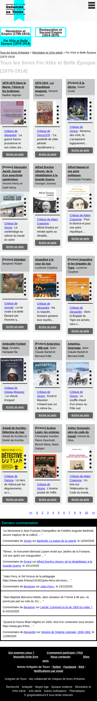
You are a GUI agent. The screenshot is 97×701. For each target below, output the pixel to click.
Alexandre (30, 632)
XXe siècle (34, 690)
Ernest (27, 561)
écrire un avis (15, 154)
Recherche (12, 686)
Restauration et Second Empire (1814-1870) (50, 32)
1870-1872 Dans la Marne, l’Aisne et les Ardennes (14, 87)
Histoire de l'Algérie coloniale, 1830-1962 (66, 632)
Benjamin (29, 586)
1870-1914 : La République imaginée (44, 87)
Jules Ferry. (47, 586)
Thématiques (77, 690)
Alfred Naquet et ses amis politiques (78, 171)
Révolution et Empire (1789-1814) (15, 33)
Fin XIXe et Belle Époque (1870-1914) (15, 42)
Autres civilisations (55, 690)
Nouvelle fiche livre (25, 656)
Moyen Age (42, 686)
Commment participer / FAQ (65, 652)
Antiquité (27, 686)
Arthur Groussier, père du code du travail (79, 432)
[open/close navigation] (91, 5)
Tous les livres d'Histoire (14, 52)
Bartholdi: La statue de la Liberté (56, 540)
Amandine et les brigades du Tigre (80, 263)
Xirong (27, 540)
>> (93, 512)
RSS (81, 666)
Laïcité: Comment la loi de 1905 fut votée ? (66, 607)
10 (86, 512)
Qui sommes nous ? (21, 652)
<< (30, 512)
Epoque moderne (61, 686)
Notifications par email (48, 670)
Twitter (56, 666)
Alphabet (20, 259)
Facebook (69, 666)
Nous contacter (61, 656)
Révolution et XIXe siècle (47, 52)
